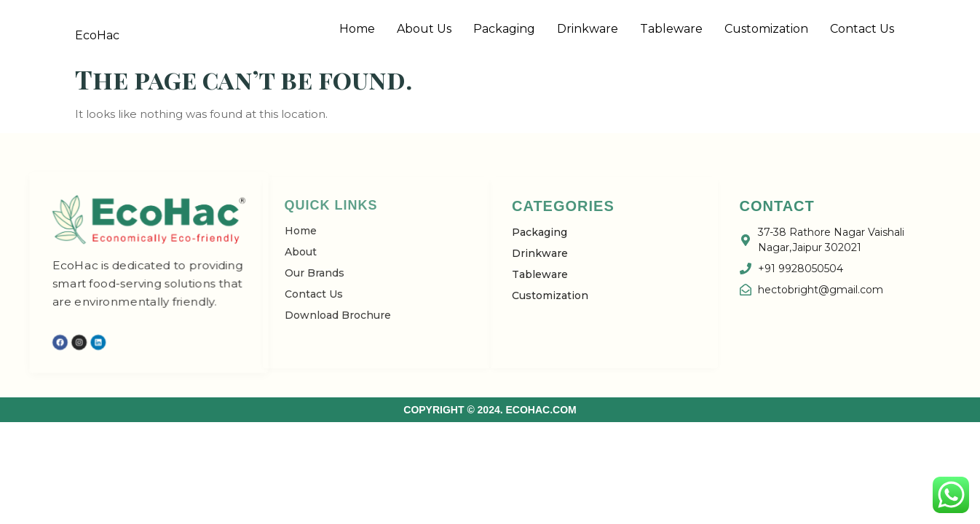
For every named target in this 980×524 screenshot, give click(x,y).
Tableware (671, 29)
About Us (424, 29)
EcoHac (97, 35)
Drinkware (587, 29)
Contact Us (862, 29)
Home (357, 29)
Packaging (504, 29)
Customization (766, 29)
